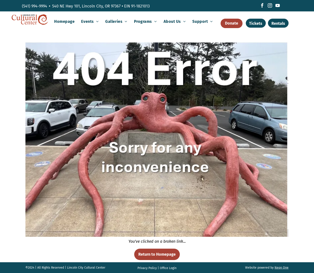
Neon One (282, 267)
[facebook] (262, 6)
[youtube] (277, 6)
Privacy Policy (147, 268)
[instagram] (270, 6)
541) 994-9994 (35, 6)
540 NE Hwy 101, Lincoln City (77, 6)
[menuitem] (64, 21)
